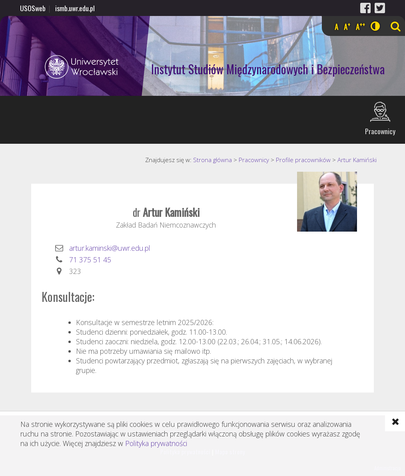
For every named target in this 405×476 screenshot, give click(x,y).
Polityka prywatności (156, 443)
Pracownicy (380, 131)
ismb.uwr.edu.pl (75, 8)
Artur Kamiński (357, 160)
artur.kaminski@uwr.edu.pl (109, 248)
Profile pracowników (303, 160)
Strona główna (212, 160)
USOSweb (33, 8)
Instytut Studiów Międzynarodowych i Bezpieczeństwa (268, 69)
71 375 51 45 (90, 259)
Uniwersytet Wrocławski (61, 67)
